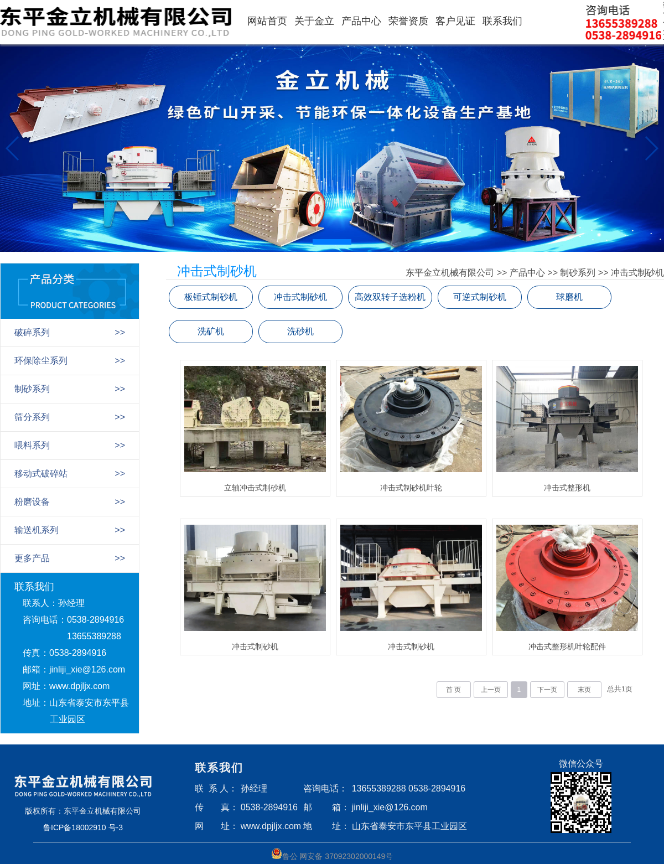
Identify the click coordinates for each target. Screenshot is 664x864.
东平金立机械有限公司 (450, 272)
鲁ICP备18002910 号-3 (83, 827)
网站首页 (267, 21)
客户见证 (455, 21)
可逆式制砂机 (479, 297)
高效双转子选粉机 (390, 297)
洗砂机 (300, 331)
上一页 (491, 690)
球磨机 (569, 297)
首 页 (453, 690)
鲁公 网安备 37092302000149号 (332, 854)
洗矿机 (211, 331)
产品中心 (361, 21)
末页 (584, 690)
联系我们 (502, 21)
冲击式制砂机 (637, 272)
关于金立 (314, 21)
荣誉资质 (408, 21)
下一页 (547, 690)
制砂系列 (577, 272)
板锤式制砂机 (210, 297)
